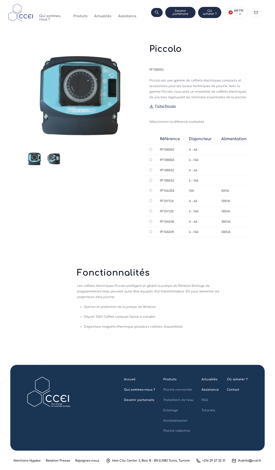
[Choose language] (234, 12)
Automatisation (175, 420)
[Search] (142, 12)
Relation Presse (58, 460)
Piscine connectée (177, 389)
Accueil (129, 379)
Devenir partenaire (169, 12)
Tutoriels (208, 410)
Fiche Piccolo (162, 106)
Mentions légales (27, 460)
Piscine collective (176, 430)
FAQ (205, 400)
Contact (233, 389)
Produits (77, 12)
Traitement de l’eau (178, 400)
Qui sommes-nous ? (52, 12)
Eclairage (170, 410)
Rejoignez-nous (87, 460)
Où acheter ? (202, 12)
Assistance (115, 12)
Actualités (96, 12)
